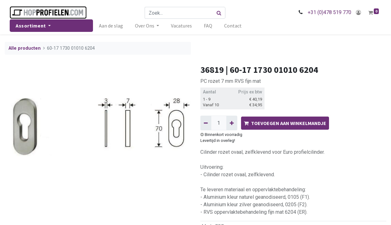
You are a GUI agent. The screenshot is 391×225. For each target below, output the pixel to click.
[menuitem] (111, 25)
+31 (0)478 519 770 (329, 12)
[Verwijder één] (205, 123)
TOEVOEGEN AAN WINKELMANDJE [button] (285, 123)
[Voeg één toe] (231, 123)
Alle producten (24, 48)
